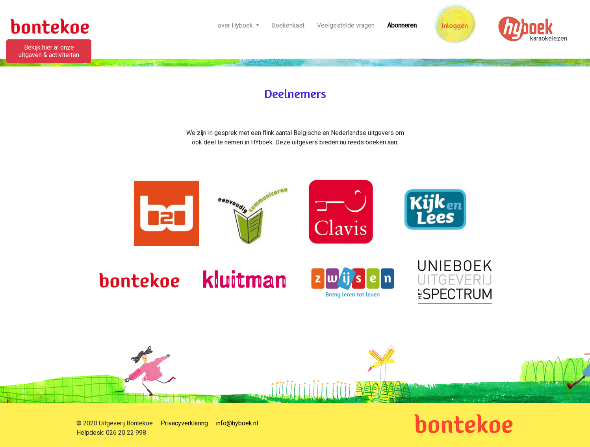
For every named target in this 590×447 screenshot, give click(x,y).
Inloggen (455, 25)
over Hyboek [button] (236, 25)
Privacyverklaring (184, 423)
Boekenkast (288, 25)
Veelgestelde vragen (346, 25)
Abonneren (402, 25)
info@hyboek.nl (237, 423)
